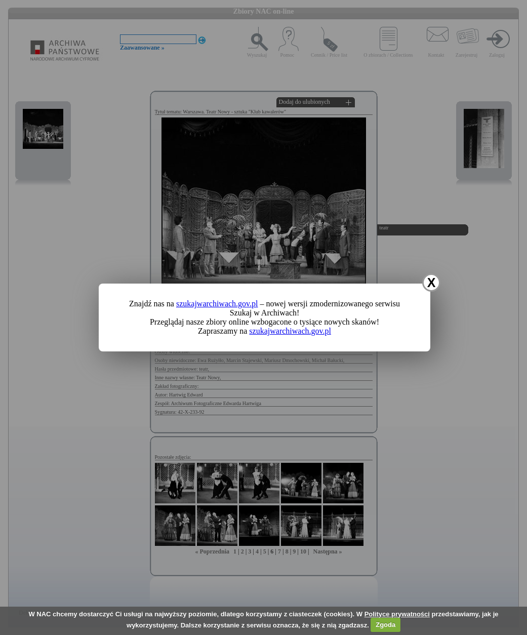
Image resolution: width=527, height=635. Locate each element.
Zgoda (385, 624)
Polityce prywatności (397, 614)
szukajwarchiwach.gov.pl (217, 303)
